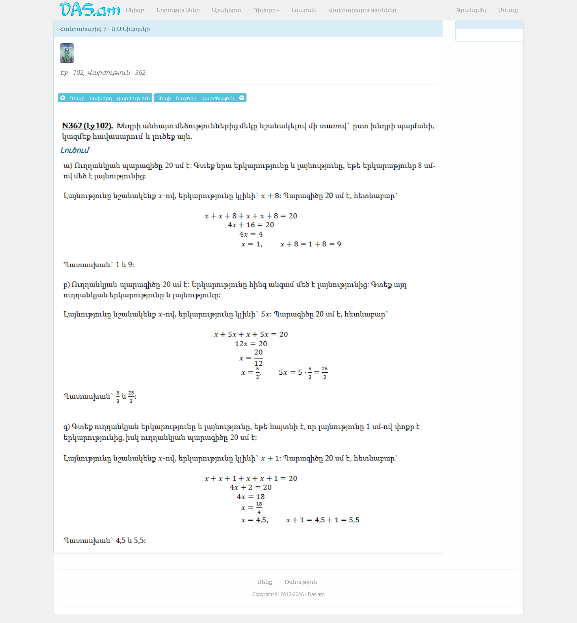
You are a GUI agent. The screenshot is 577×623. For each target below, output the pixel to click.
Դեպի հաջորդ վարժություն (200, 98)
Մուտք (508, 10)
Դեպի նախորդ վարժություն (105, 98)
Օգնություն (301, 582)
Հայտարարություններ (362, 10)
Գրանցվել (471, 10)
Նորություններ (178, 10)
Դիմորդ (266, 10)
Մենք (265, 582)
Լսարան (304, 10)
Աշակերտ (226, 10)
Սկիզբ (135, 10)
